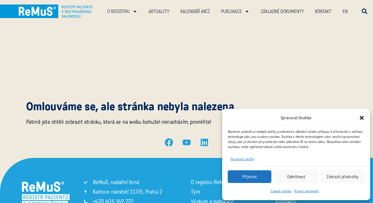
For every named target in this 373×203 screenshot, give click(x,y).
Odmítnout (296, 176)
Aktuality (159, 11)
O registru (122, 11)
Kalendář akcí (195, 11)
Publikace (235, 11)
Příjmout (249, 176)
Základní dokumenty (282, 11)
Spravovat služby (242, 159)
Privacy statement (306, 191)
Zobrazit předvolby (343, 176)
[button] (362, 118)
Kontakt (323, 11)
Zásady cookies (281, 191)
